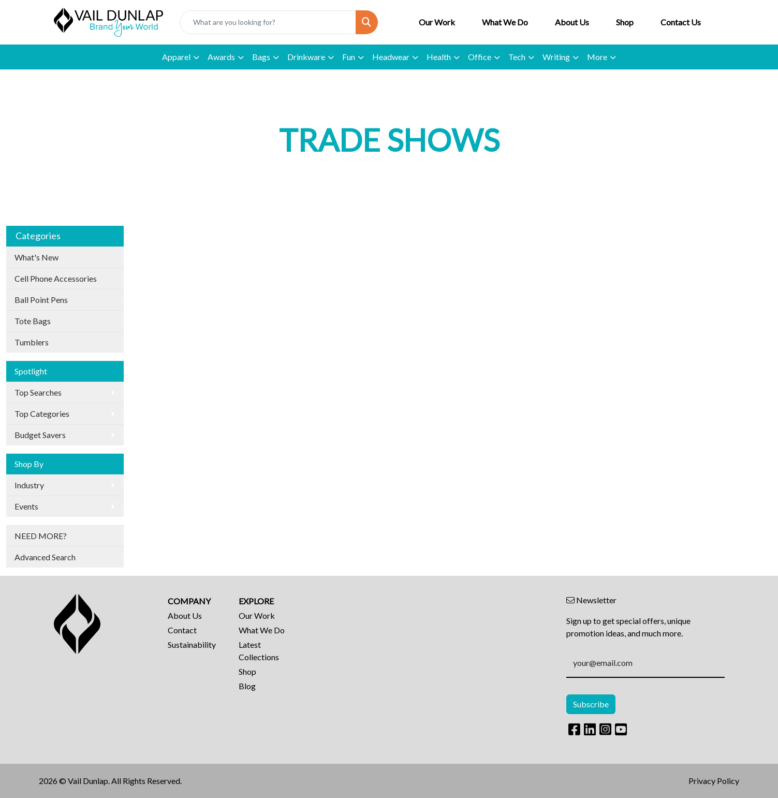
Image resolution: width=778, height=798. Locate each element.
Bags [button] (261, 57)
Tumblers (31, 342)
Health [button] (439, 57)
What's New (36, 257)
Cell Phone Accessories (55, 278)
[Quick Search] (268, 22)
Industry (29, 485)
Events (26, 506)
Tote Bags (32, 321)
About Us (572, 22)
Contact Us (680, 22)
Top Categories (41, 413)
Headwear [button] (390, 57)
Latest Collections (259, 651)
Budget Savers (40, 435)
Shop (625, 22)
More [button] (597, 57)
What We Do (505, 22)
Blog (247, 686)
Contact (182, 630)
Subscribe (591, 704)
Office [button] (479, 57)
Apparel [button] (176, 57)
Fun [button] (348, 57)
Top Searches (38, 392)
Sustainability (192, 644)
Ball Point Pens (41, 299)
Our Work (437, 22)
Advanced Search (45, 557)
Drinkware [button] (306, 57)
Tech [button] (516, 57)
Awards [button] (221, 57)
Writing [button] (556, 57)
